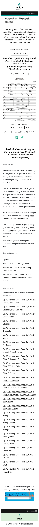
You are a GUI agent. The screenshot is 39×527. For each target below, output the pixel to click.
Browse (6, 267)
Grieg (26, 157)
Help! (27, 127)
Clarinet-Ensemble (18, 278)
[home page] (19, 6)
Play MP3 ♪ (15, 74)
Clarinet (21, 275)
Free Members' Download (19, 50)
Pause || (26, 74)
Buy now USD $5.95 (19, 53)
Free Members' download (19, 124)
